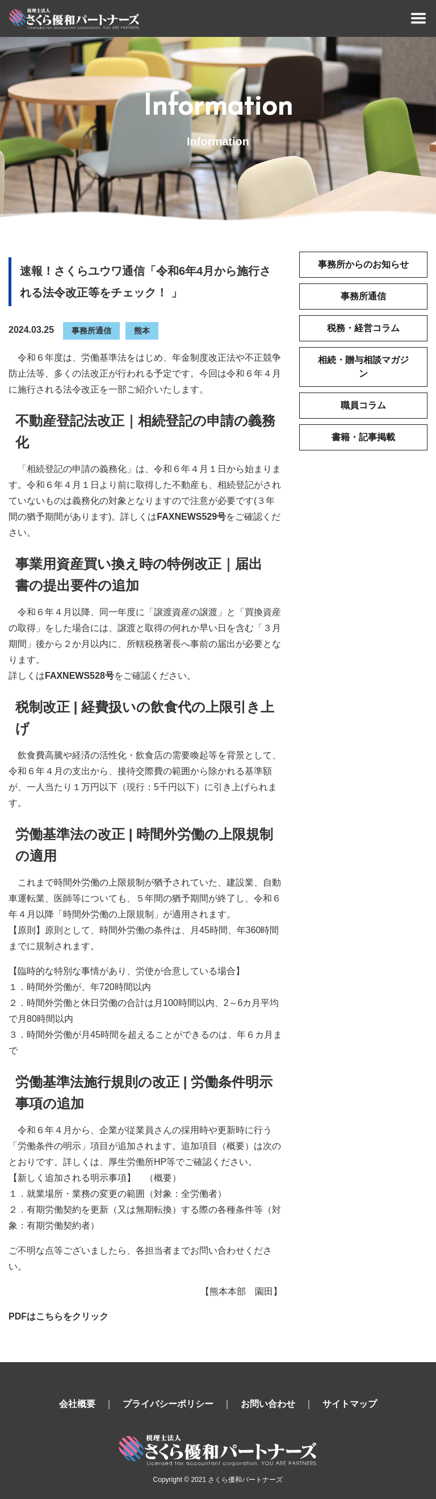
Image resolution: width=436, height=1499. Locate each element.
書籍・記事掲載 (363, 437)
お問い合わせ (268, 1404)
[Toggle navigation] (418, 18)
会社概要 (77, 1404)
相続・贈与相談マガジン (363, 366)
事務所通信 (91, 330)
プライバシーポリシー (168, 1404)
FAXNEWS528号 (79, 675)
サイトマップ (349, 1404)
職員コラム (363, 405)
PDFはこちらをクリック (58, 1316)
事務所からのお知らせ (363, 264)
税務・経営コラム (363, 328)
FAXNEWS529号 (191, 516)
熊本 (142, 330)
